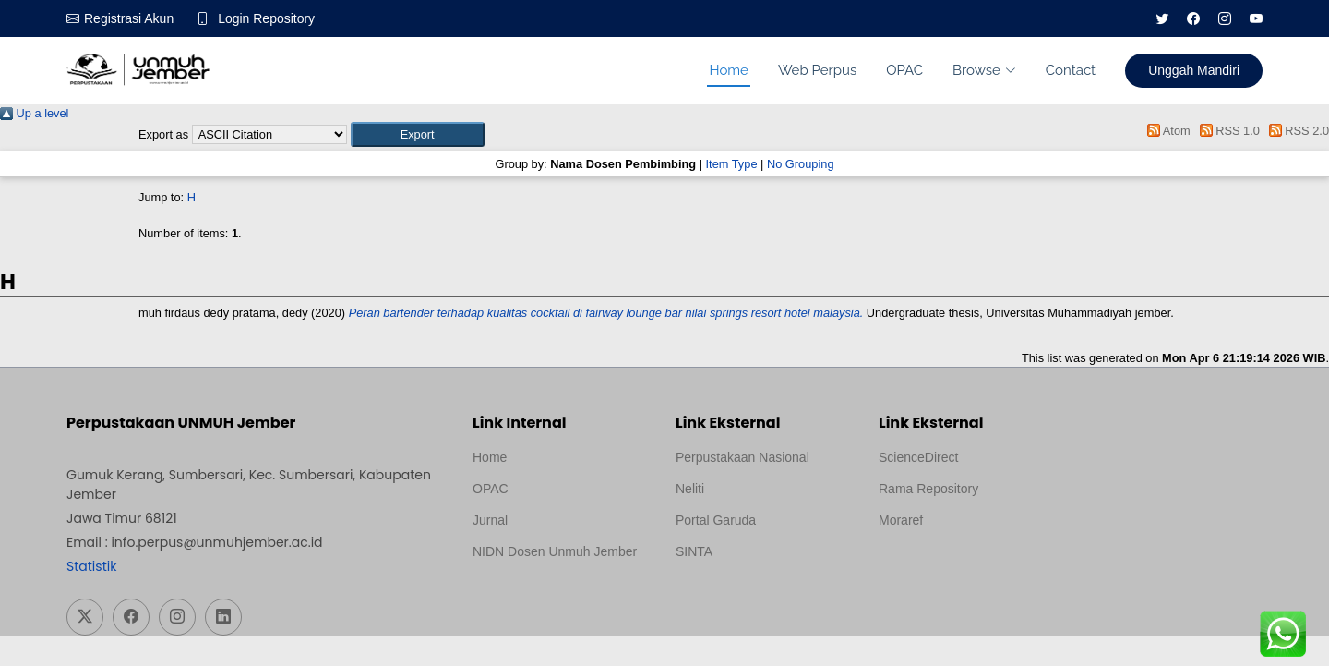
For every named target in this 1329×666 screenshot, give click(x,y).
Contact (1071, 70)
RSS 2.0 (1296, 131)
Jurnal (490, 520)
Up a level (34, 113)
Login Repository (266, 18)
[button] (418, 134)
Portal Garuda (716, 520)
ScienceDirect (918, 457)
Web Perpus (817, 70)
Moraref (901, 520)
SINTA (694, 551)
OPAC (904, 70)
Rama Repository (928, 488)
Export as (163, 134)
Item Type (732, 164)
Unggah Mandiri (1193, 70)
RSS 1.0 (1226, 131)
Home (728, 70)
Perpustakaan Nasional (742, 457)
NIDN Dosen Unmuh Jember (555, 551)
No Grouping (800, 164)
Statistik (91, 566)
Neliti (690, 488)
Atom (1166, 131)
